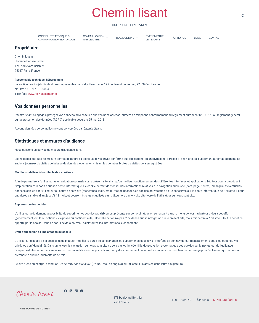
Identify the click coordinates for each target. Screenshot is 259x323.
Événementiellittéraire (155, 38)
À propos (179, 37)
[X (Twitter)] (71, 291)
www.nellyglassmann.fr (42, 93)
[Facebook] (65, 291)
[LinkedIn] (76, 291)
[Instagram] (81, 291)
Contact (215, 37)
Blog (197, 37)
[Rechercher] (243, 15)
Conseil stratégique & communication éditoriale (56, 38)
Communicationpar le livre (96, 38)
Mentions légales (225, 300)
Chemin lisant (129, 13)
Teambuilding (127, 38)
